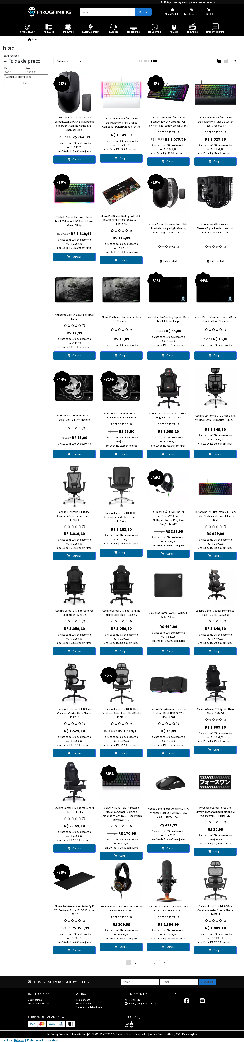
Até (28, 67)
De (5, 67)
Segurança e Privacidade (89, 1007)
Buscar (143, 12)
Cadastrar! (207, 981)
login (180, 2)
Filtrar (26, 82)
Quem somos (35, 999)
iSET (175, 993)
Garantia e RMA (84, 1003)
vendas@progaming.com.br (140, 1003)
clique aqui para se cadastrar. (201, 2)
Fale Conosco (83, 999)
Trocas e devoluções (39, 1003)
